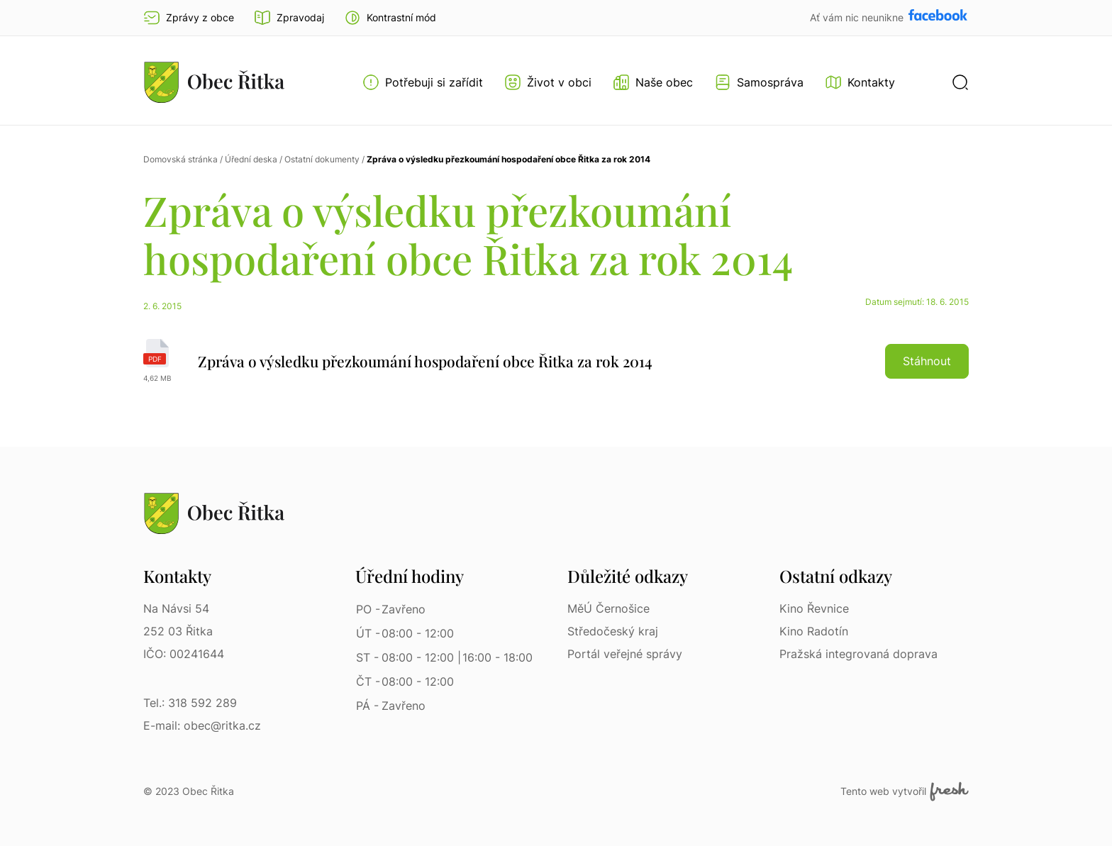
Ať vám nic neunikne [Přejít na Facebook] (858, 17)
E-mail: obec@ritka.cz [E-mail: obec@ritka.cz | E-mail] (202, 725)
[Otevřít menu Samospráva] (759, 82)
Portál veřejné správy (624, 654)
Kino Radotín (813, 631)
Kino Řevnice (814, 608)
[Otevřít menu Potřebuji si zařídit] (422, 82)
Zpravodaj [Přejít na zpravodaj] (289, 17)
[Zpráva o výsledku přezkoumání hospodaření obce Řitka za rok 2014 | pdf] (556, 361)
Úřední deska (251, 159)
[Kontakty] (860, 82)
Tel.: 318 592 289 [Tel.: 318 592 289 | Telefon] (190, 703)
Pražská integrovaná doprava (858, 654)
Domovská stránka (180, 159)
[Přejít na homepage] (214, 82)
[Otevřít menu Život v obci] (547, 82)
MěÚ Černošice (608, 608)
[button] (390, 17)
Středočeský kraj (612, 631)
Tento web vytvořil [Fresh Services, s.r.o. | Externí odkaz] (904, 791)
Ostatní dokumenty (322, 159)
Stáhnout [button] (927, 361)
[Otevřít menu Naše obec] (653, 82)
